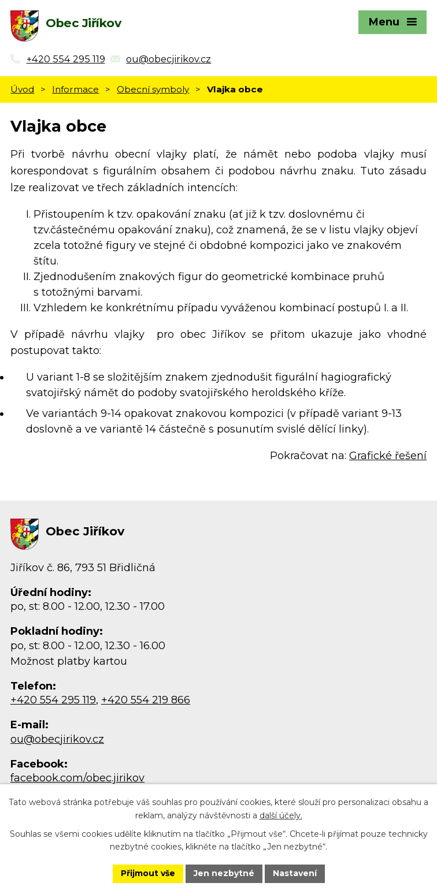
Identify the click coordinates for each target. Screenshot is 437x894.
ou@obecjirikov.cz (57, 739)
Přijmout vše (148, 873)
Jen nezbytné (224, 873)
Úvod (22, 89)
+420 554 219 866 (145, 700)
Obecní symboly (153, 89)
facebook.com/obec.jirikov (77, 778)
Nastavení (295, 873)
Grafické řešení (388, 455)
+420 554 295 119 (53, 700)
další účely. (281, 815)
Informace (75, 89)
